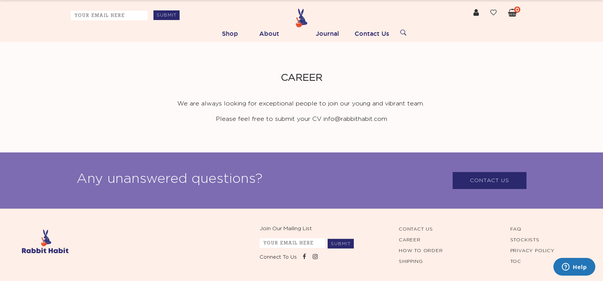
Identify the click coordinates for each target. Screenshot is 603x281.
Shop (230, 33)
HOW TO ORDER (421, 250)
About (269, 33)
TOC (515, 261)
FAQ (515, 229)
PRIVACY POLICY (532, 250)
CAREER (410, 240)
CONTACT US (489, 180)
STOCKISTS (525, 240)
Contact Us (372, 33)
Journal (327, 33)
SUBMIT (167, 15)
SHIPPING (411, 261)
